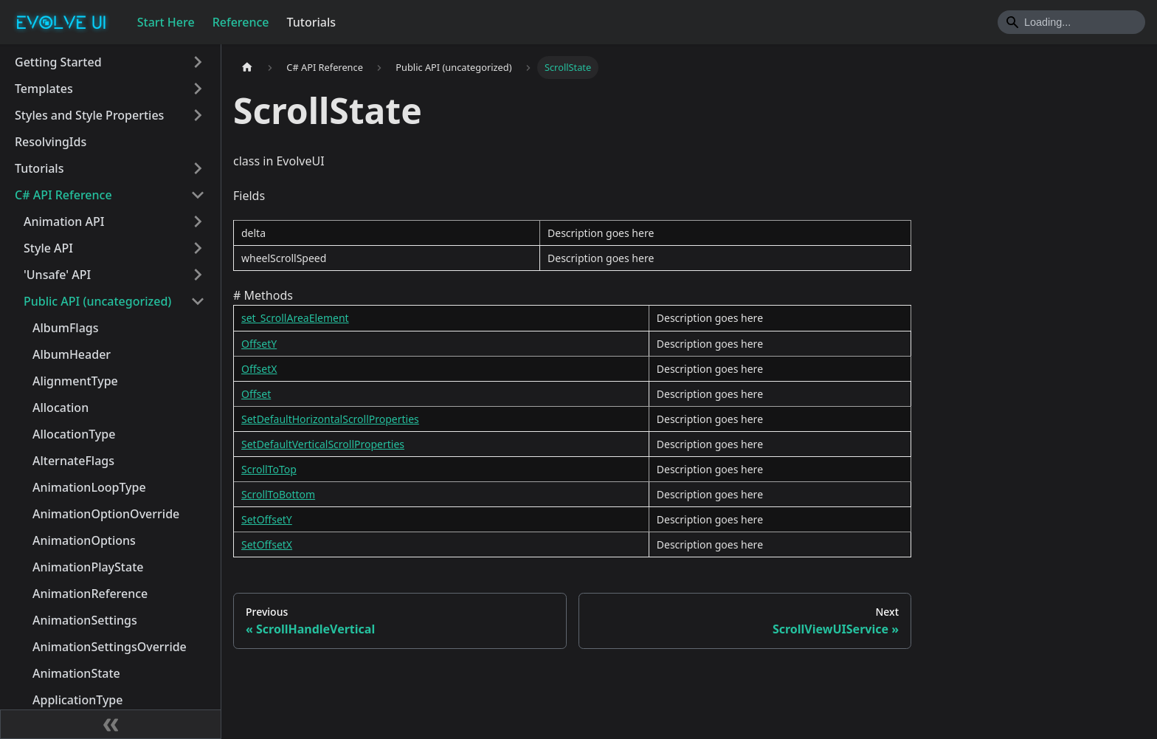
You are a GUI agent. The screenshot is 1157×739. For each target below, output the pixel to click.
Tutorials (311, 22)
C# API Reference (63, 195)
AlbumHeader (71, 354)
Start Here (166, 22)
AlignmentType (75, 381)
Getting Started (58, 62)
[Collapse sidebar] (110, 724)
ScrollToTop (269, 469)
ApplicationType (77, 700)
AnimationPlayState (87, 567)
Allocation (60, 407)
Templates (44, 88)
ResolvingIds (50, 142)
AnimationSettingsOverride (109, 647)
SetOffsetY (266, 519)
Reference (241, 22)
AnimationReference (90, 593)
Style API (48, 248)
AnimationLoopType (89, 487)
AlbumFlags (65, 328)
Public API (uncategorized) (97, 301)
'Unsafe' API (57, 275)
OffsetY (259, 344)
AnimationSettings (84, 620)
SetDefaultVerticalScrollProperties (322, 444)
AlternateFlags (73, 461)
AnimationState (76, 673)
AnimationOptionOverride (105, 514)
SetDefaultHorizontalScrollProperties (330, 419)
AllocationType (73, 434)
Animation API (64, 221)
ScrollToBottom (278, 494)
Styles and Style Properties (89, 115)
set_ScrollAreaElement (295, 318)
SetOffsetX (266, 544)
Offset (256, 394)
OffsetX (259, 369)
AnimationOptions (84, 540)
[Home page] (247, 67)
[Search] (1071, 22)
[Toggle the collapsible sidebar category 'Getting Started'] (198, 62)
